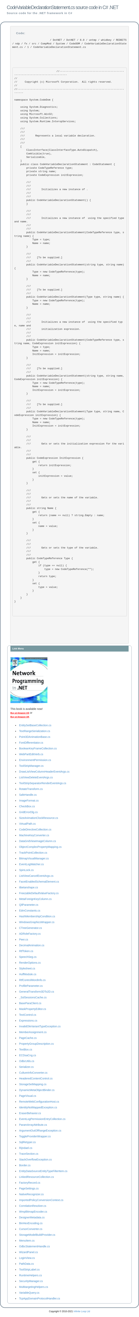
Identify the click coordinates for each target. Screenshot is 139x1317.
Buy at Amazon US (19, 713)
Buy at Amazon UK (19, 717)
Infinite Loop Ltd (82, 1311)
